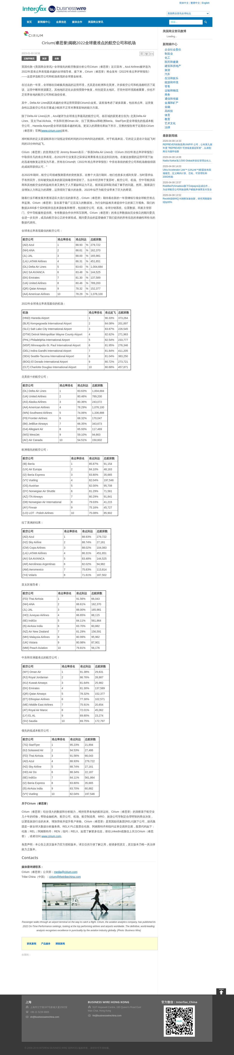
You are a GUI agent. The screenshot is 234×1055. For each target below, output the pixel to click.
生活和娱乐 (171, 78)
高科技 (169, 110)
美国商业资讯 (95, 22)
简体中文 (184, 3)
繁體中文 (195, 3)
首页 (29, 22)
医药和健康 (171, 61)
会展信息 (61, 22)
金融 (57, 58)
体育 (167, 115)
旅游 (44, 58)
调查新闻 (60, 943)
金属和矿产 (171, 102)
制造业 (169, 53)
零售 (167, 86)
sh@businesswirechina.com (44, 1017)
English (205, 3)
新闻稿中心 (44, 22)
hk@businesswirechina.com (106, 1015)
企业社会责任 (173, 49)
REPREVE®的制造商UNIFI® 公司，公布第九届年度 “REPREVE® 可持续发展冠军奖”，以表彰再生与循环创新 (187, 148)
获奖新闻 (31, 943)
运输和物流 (29, 58)
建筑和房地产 (173, 65)
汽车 (167, 74)
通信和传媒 (171, 98)
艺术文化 (170, 123)
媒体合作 (77, 22)
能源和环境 (171, 82)
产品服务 (45, 943)
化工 (167, 57)
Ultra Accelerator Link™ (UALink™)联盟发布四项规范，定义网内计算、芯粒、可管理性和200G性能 (187, 173)
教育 (167, 119)
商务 (167, 94)
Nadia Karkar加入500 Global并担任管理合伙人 (187, 160)
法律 (167, 127)
